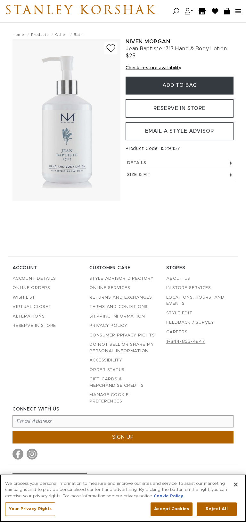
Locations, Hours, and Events (195, 300)
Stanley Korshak (83, 11)
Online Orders (31, 288)
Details (179, 164)
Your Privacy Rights (30, 509)
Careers (176, 332)
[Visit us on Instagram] (32, 454)
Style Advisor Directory (121, 279)
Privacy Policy (108, 326)
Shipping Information (117, 316)
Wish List (23, 297)
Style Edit (179, 313)
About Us (178, 279)
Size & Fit (179, 176)
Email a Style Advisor (179, 132)
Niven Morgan (148, 41)
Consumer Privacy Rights (122, 335)
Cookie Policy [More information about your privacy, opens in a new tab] (168, 496)
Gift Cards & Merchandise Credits (116, 382)
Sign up (123, 437)
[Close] (236, 484)
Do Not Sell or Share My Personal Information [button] (121, 348)
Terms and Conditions (118, 307)
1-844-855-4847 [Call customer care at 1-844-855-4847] (185, 341)
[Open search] (176, 11)
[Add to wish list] (110, 48)
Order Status (107, 370)
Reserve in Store (179, 109)
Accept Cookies (171, 509)
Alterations (28, 316)
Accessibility (105, 360)
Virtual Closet (32, 307)
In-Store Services (188, 288)
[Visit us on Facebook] (17, 454)
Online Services (109, 288)
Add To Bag (180, 85)
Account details (34, 279)
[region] (123, 498)
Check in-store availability (153, 68)
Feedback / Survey (190, 322)
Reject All (216, 509)
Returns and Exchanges (120, 297)
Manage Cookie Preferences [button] (109, 398)
